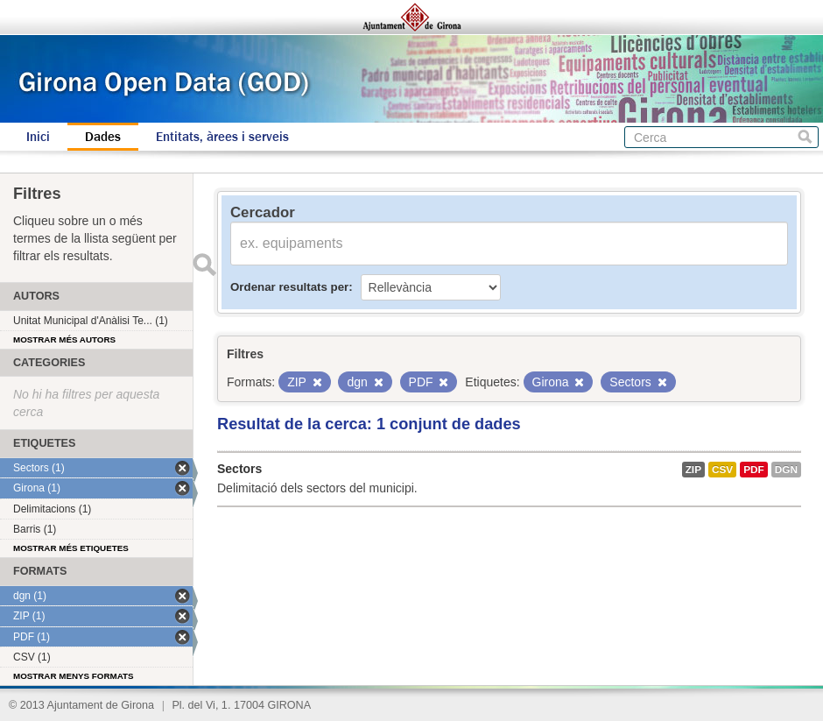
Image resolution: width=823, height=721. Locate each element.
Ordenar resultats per (289, 286)
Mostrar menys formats (73, 676)
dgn (786, 469)
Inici (38, 136)
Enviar (204, 264)
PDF (753, 469)
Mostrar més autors (64, 339)
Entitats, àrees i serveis (222, 136)
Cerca (805, 137)
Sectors (239, 469)
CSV (722, 469)
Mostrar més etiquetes (71, 548)
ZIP (693, 469)
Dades (103, 136)
